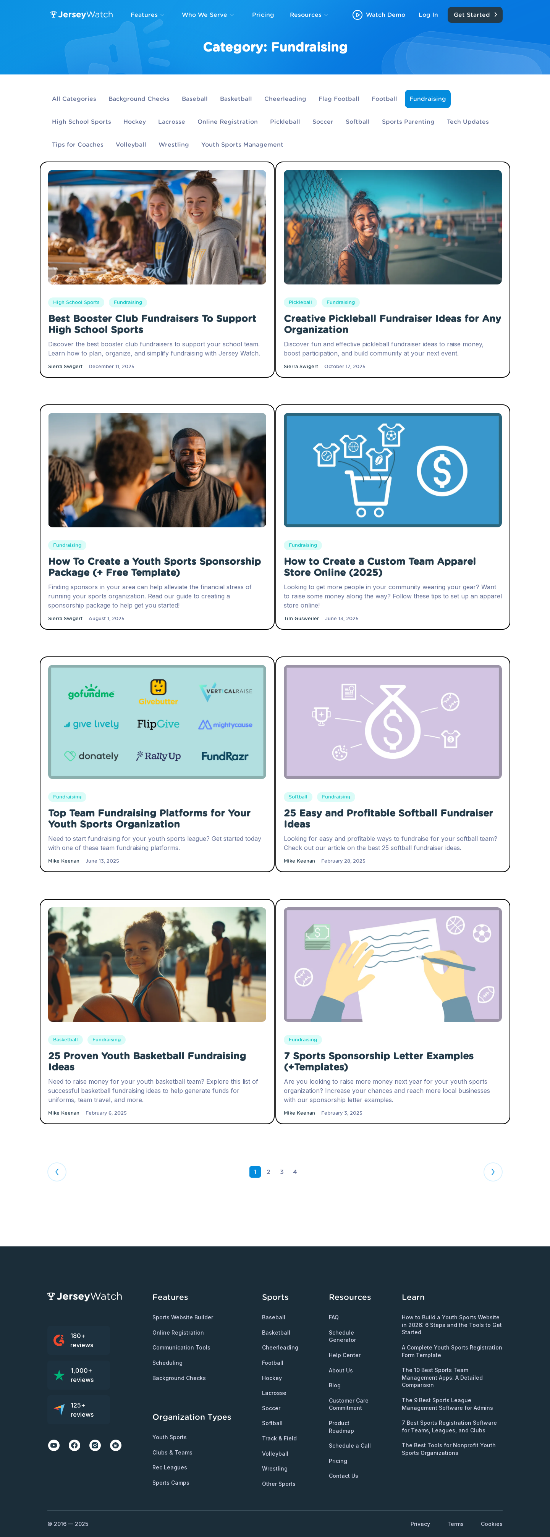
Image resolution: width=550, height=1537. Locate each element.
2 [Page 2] (268, 1171)
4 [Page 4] (295, 1171)
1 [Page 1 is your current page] (255, 1171)
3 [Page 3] (282, 1171)
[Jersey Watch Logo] (83, 15)
